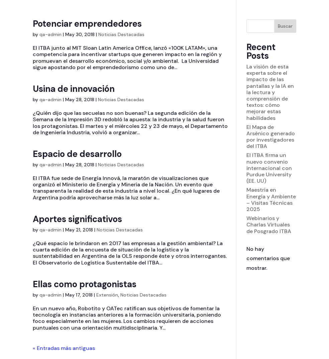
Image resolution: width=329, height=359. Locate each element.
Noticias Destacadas (121, 34)
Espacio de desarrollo (77, 154)
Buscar (285, 26)
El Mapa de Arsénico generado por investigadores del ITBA (270, 137)
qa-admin (50, 34)
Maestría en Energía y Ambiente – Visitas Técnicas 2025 (271, 199)
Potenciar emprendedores (87, 23)
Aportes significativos (77, 219)
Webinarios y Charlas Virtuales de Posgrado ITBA (268, 224)
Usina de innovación (74, 89)
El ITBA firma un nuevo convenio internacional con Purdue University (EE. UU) (269, 168)
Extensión (107, 295)
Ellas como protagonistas (84, 284)
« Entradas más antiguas (64, 348)
